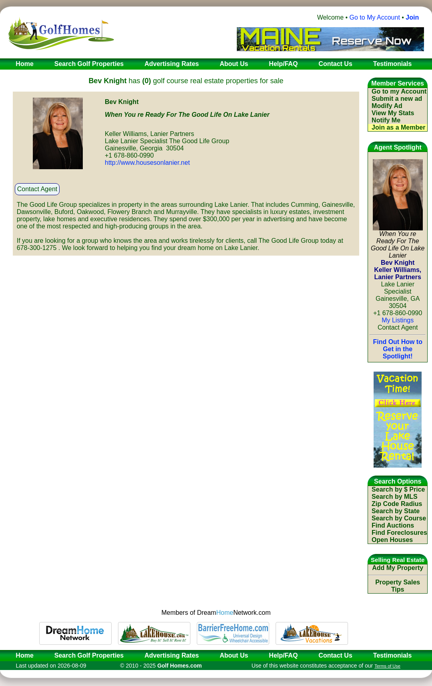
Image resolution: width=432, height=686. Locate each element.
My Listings (398, 320)
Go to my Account (399, 91)
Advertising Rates (171, 655)
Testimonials (392, 655)
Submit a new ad (397, 98)
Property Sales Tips (397, 586)
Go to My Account (375, 17)
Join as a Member (398, 127)
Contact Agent (37, 189)
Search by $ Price (398, 489)
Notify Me (386, 120)
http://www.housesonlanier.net (147, 162)
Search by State (396, 511)
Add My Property (397, 567)
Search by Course (399, 518)
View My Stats (393, 113)
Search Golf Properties (89, 655)
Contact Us (335, 655)
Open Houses (392, 539)
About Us (234, 655)
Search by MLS (395, 496)
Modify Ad (387, 105)
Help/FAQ (283, 655)
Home (22, 655)
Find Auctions (393, 525)
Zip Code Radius (397, 503)
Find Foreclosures (399, 532)
